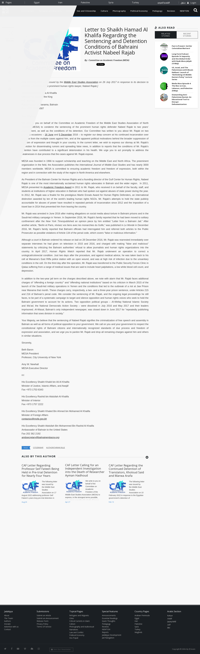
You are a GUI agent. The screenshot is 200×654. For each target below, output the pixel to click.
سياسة (170, 616)
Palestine (85, 2)
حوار (168, 628)
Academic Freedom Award (57, 187)
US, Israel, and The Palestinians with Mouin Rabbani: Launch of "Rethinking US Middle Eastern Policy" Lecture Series (182, 73)
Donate (7, 624)
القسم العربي (164, 2)
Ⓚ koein (192, 649)
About (6, 615)
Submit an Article (44, 615)
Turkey (135, 2)
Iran (60, 2)
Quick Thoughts (108, 621)
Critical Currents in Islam (79, 621)
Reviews (171, 11)
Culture (104, 11)
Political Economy (139, 11)
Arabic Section (174, 611)
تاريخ (169, 625)
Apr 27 (67, 502)
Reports (105, 632)
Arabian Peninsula (142, 615)
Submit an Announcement (48, 618)
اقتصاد (169, 619)
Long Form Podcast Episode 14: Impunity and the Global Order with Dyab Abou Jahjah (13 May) (182, 59)
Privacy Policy (42, 624)
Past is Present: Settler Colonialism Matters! (182, 47)
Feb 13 (111, 502)
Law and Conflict (76, 632)
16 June (49, 134)
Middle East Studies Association (81, 82)
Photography (119, 11)
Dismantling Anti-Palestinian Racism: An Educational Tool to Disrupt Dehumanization (181, 99)
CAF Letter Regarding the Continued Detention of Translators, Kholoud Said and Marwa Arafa (126, 470)
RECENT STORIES (187, 34)
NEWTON (184, 11)
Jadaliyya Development (111, 635)
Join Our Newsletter (61, 649)
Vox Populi (73, 638)
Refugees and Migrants (79, 615)
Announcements (109, 615)
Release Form (42, 621)
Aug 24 (24, 502)
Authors (7, 621)
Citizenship (38, 447)
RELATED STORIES (165, 34)
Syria (110, 2)
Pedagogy (157, 11)
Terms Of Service (44, 626)
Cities (71, 618)
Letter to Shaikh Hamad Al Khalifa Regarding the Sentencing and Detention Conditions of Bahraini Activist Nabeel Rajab (116, 41)
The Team (8, 618)
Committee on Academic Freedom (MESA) (109, 60)
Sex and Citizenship (86, 11)
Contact (7, 629)
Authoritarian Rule (55, 447)
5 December (65, 134)
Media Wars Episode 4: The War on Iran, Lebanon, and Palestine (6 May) (182, 87)
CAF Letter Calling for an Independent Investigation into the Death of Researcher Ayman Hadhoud (84, 470)
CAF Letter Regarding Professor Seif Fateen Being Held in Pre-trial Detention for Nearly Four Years (40, 470)
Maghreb (138, 632)
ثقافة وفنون (171, 622)
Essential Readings (110, 618)
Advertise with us (11, 626)
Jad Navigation (108, 637)
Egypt (37, 2)
